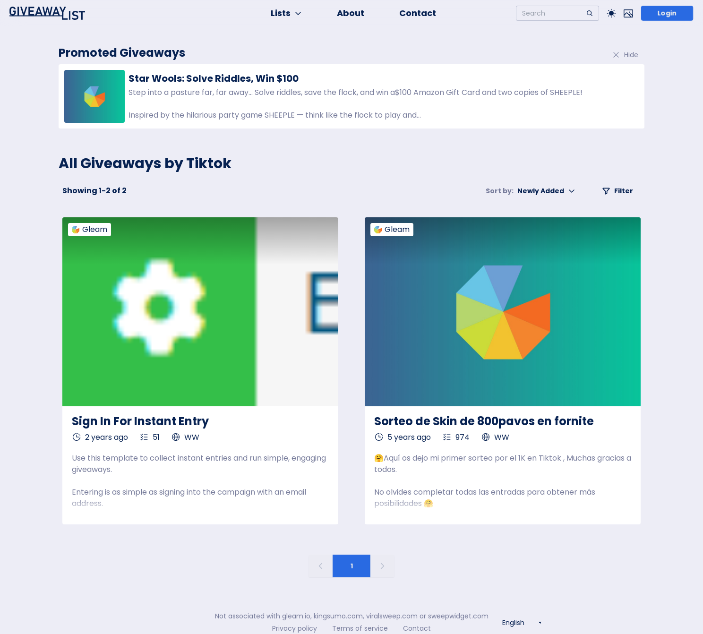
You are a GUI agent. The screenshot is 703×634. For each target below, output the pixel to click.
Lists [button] (286, 13)
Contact (417, 13)
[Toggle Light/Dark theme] (611, 13)
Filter (617, 191)
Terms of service (360, 628)
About (350, 13)
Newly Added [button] (530, 191)
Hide (625, 55)
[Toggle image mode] (628, 13)
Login (667, 13)
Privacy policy (294, 628)
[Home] (47, 13)
